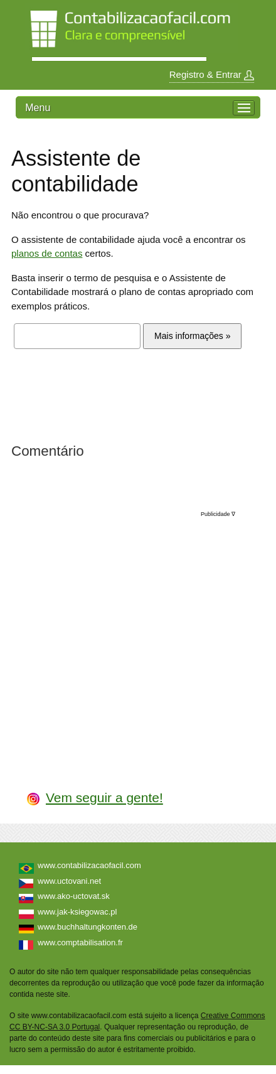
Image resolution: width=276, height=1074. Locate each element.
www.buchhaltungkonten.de (87, 927)
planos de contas (46, 253)
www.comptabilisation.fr (80, 942)
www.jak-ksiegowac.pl (77, 911)
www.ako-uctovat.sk (74, 896)
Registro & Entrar (211, 74)
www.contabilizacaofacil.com (89, 865)
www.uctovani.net (69, 881)
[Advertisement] (138, 638)
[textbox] (77, 336)
